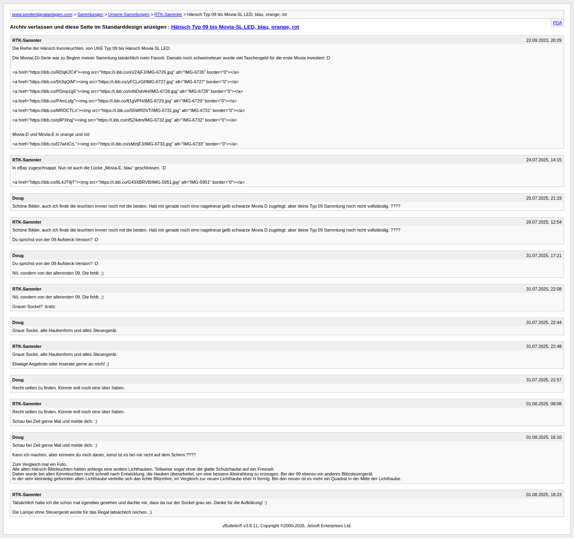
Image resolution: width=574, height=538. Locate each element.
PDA (557, 22)
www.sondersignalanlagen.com (42, 14)
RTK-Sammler (168, 14)
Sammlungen (90, 14)
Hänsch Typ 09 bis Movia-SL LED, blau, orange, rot (235, 27)
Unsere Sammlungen (128, 14)
